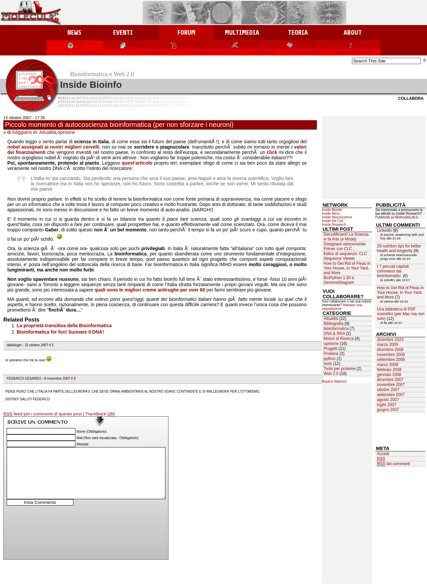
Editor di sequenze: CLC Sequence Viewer (345, 256)
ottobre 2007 (388, 389)
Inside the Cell (305, 52)
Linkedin (384, 230)
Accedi (383, 453)
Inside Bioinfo (152, 52)
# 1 (51, 345)
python (330, 358)
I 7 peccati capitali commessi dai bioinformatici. (393, 271)
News (74, 32)
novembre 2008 (391, 354)
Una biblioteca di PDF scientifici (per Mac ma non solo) (401, 314)
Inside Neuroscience (208, 52)
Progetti (330, 348)
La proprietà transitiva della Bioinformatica (64, 325)
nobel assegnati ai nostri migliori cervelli (53, 147)
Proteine (331, 353)
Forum (186, 32)
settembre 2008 (391, 359)
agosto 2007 (388, 399)
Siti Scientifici (188, 44)
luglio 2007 (386, 404)
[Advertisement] (374, 157)
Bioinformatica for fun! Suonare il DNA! (60, 332)
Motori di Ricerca (339, 338)
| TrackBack (99, 414)
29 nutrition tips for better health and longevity (399, 248)
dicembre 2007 (390, 379)
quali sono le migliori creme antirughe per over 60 (150, 289)
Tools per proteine (339, 368)
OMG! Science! (88, 52)
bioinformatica (336, 328)
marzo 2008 (387, 364)
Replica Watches (334, 381)
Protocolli (245, 44)
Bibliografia (333, 323)
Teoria (298, 32)
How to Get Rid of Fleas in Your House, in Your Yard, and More (347, 268)
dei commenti (393, 463)
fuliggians (22, 132)
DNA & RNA (334, 333)
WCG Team (302, 44)
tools (328, 363)
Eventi (123, 32)
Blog (75, 44)
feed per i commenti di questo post (43, 414)
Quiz (355, 44)
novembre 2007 (391, 384)
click (273, 152)
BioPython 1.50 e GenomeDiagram (339, 280)
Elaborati (132, 44)
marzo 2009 (387, 344)
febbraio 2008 (389, 369)
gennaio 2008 (389, 374)
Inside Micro (262, 52)
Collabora (411, 98)
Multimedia (242, 32)
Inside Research (354, 52)
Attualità (47, 132)
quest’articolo (137, 163)
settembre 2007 (391, 394)
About (353, 32)
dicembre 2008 (390, 349)
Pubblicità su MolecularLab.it (396, 217)
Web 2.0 (331, 373)
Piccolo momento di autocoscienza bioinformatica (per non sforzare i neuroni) (119, 124)
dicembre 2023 (390, 339)
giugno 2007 (388, 409)
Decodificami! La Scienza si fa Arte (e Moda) (346, 236)
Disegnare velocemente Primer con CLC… (345, 246)
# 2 (73, 378)
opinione (66, 132)
